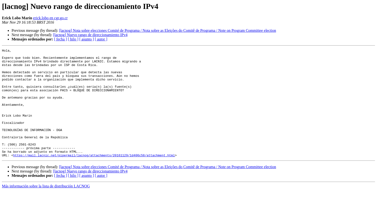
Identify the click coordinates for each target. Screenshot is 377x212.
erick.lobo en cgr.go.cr (50, 18)
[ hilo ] (73, 39)
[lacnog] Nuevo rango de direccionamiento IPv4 (90, 35)
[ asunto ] (86, 39)
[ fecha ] (60, 39)
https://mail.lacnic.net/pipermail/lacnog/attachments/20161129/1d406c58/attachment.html (94, 177)
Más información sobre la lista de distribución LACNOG (46, 208)
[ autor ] (101, 39)
